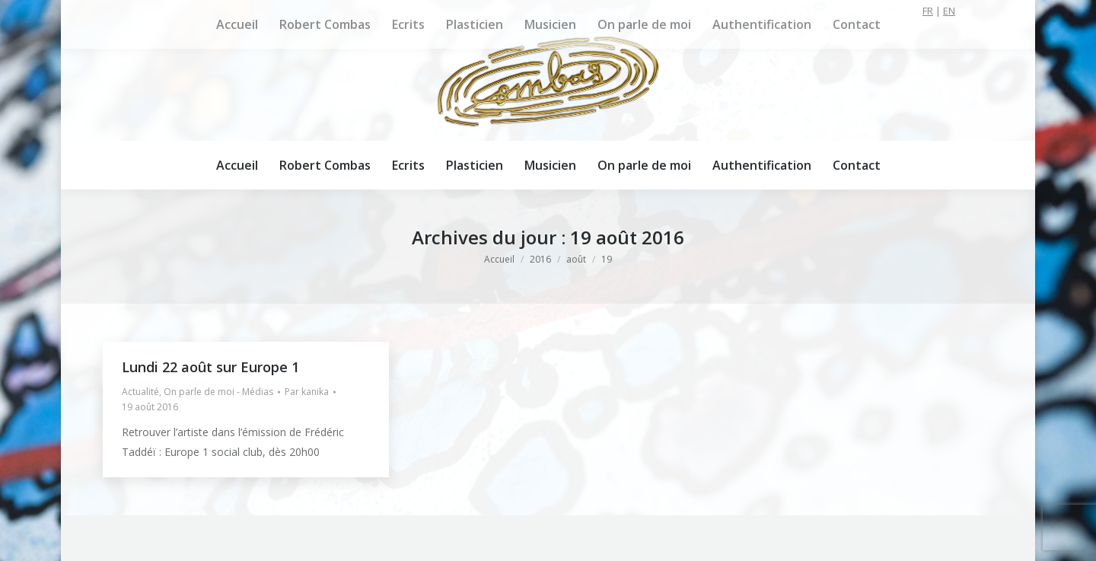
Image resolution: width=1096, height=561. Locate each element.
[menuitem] (237, 165)
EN (949, 11)
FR (927, 11)
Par (307, 391)
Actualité (140, 391)
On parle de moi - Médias (218, 391)
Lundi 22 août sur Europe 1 (210, 367)
